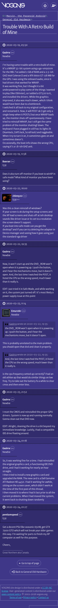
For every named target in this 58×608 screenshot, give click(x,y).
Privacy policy (30, 597)
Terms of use (15, 597)
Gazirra (13, 323)
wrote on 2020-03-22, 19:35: (32, 323)
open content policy (11, 594)
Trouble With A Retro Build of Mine (28, 29)
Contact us (43, 597)
